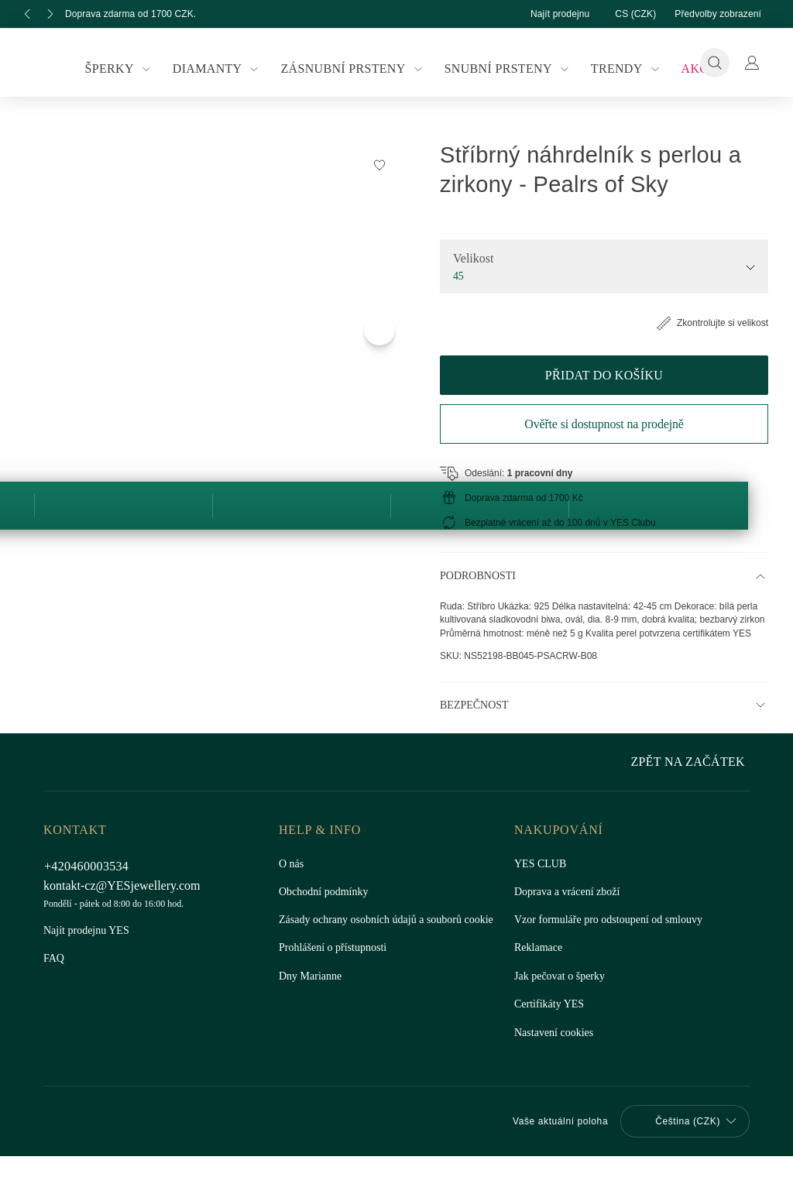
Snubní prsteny (505, 69)
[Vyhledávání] (714, 62)
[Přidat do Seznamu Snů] (698, 164)
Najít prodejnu (544, 13)
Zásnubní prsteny (353, 69)
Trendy (620, 69)
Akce (689, 68)
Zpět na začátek (691, 1154)
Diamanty (221, 69)
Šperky (128, 69)
